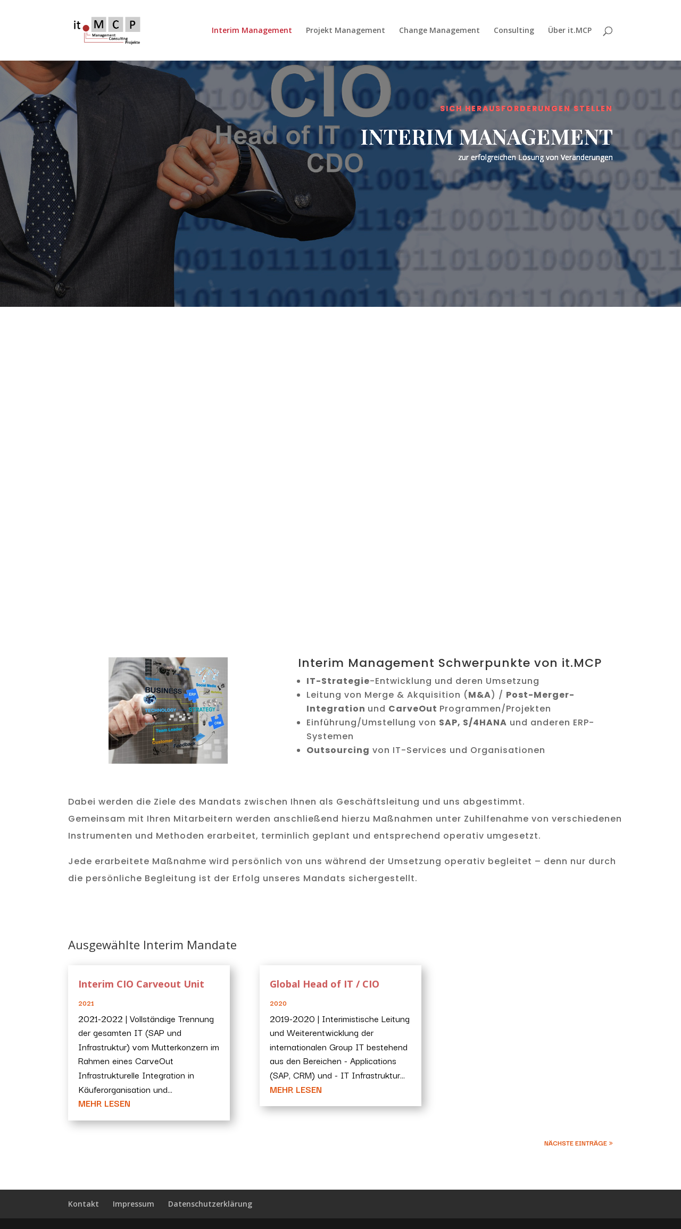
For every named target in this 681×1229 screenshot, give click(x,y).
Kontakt (83, 1204)
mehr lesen (104, 1103)
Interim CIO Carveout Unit (141, 983)
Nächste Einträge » (578, 1143)
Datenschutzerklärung (210, 1204)
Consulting (514, 31)
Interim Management (252, 31)
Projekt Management (345, 31)
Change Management (439, 31)
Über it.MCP (570, 31)
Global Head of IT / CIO (324, 983)
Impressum (133, 1204)
